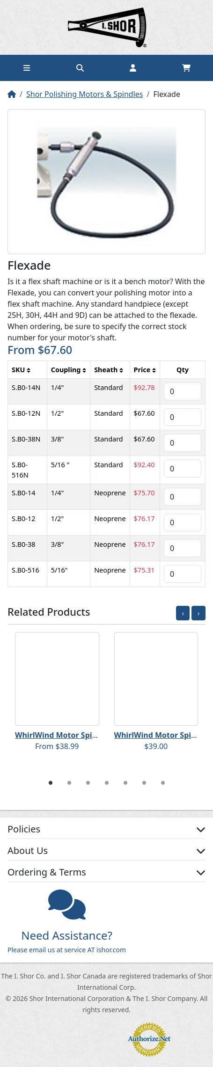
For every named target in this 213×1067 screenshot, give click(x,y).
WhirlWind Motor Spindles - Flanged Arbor (93, 735)
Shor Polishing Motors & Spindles (84, 94)
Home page (107, 27)
